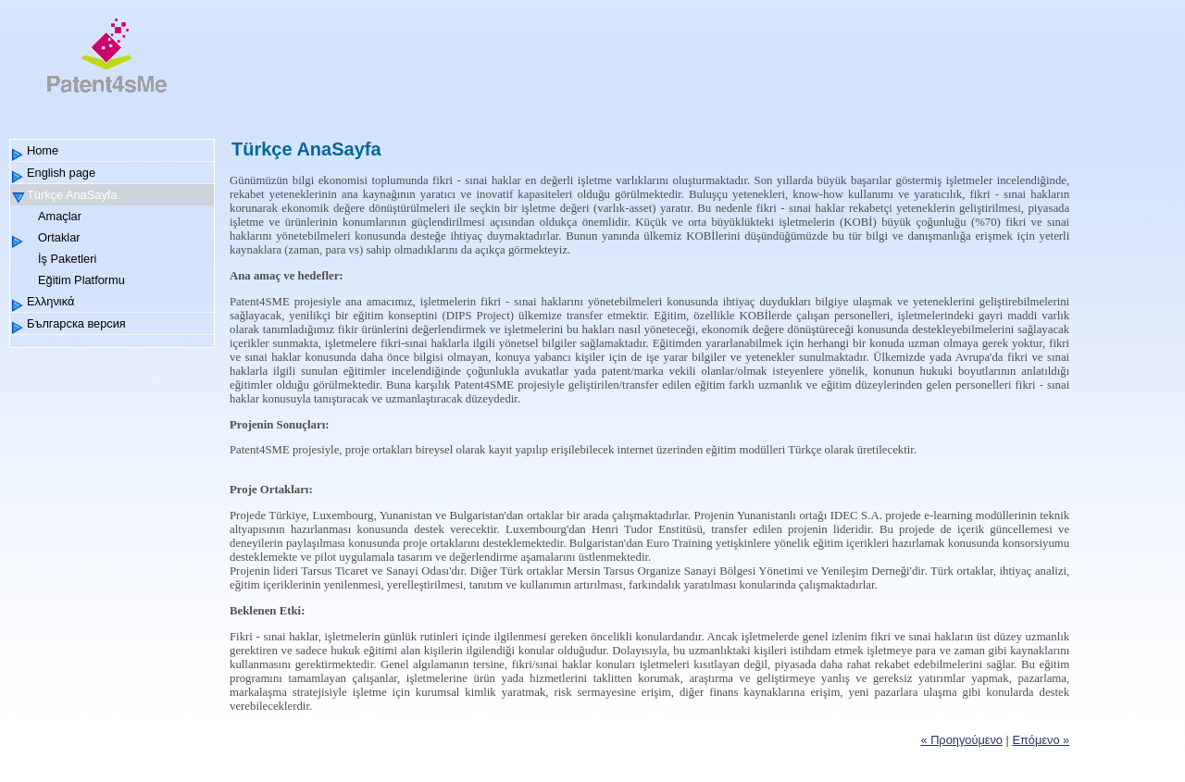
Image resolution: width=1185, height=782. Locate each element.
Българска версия (76, 323)
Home (42, 150)
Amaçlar (59, 216)
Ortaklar (59, 237)
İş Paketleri (67, 259)
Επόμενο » (1040, 740)
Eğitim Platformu (81, 280)
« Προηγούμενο (961, 740)
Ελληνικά (50, 301)
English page (61, 173)
